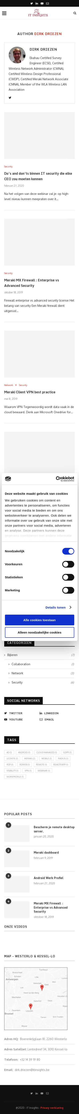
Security (8, 166)
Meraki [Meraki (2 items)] (29, 758)
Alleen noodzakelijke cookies (40, 632)
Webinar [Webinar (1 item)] (44, 770)
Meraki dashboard (46, 852)
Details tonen (56, 607)
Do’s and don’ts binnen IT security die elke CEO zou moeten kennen (38, 176)
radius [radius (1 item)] (63, 758)
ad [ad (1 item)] (9, 752)
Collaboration (43, 664)
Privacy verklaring (51, 1107)
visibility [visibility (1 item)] (12, 770)
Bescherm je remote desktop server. (54, 829)
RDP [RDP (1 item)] (10, 764)
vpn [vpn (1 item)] (28, 770)
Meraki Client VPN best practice (29, 392)
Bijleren (40, 655)
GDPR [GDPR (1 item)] (67, 752)
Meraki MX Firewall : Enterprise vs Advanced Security (31, 282)
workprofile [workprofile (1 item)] (15, 776)
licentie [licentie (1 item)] (12, 758)
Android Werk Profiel (48, 878)
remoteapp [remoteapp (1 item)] (60, 764)
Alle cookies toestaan (39, 620)
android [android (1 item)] (24, 752)
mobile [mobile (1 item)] (47, 758)
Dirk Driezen (43, 49)
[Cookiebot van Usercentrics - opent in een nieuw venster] (56, 479)
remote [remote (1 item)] (41, 764)
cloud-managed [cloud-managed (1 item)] (46, 752)
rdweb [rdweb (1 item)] (25, 764)
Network (8, 385)
